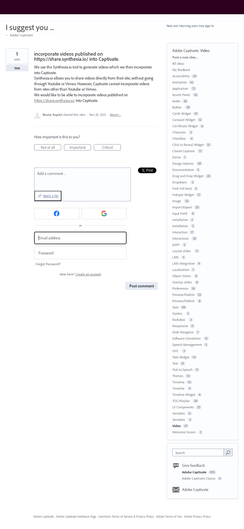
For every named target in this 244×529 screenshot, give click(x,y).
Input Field (180, 213)
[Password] (80, 252)
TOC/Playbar (181, 401)
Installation (180, 220)
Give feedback (193, 465)
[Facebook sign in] (56, 213)
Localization (180, 269)
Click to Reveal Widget (188, 145)
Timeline (178, 382)
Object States (182, 276)
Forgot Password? (48, 264)
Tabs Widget (180, 357)
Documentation (183, 170)
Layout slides (182, 251)
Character (179, 132)
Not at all (51, 147)
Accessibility (181, 76)
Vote (17, 68)
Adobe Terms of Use (169, 516)
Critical (111, 147)
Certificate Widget (185, 126)
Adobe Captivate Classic (199, 478)
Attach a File (50, 196)
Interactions (181, 238)
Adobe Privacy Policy (197, 516)
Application (180, 88)
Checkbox (179, 138)
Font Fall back (182, 188)
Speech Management (187, 344)
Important (80, 147)
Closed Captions (184, 151)
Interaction (179, 232)
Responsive (180, 326)
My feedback (181, 70)
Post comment (141, 285)
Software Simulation (187, 338)
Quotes (178, 313)
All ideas (178, 63)
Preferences (180, 288)
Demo (176, 157)
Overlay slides (182, 282)
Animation (179, 82)
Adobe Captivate (185, 50)
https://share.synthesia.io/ (54, 100)
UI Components (183, 407)
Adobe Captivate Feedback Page (76, 516)
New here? (80, 274)
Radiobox (179, 319)
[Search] (228, 452)
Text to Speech (182, 369)
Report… (115, 115)
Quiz (175, 307)
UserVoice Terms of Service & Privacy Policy (126, 516)
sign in (209, 26)
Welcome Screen (184, 432)
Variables (178, 413)
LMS (175, 257)
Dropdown (180, 182)
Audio (176, 101)
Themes (177, 376)
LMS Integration (183, 263)
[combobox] (199, 452)
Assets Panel (181, 95)
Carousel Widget (183, 120)
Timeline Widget (183, 394)
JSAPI (176, 244)
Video (204, 50)
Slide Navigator (183, 332)
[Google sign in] (104, 213)
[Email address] (80, 238)
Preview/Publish (183, 294)
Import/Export (182, 207)
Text (175, 363)
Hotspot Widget (183, 195)
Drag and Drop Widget (188, 176)
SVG (176, 351)
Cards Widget (181, 113)
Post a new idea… (185, 57)
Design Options (183, 163)
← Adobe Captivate (19, 35)
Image (177, 201)
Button (177, 107)
